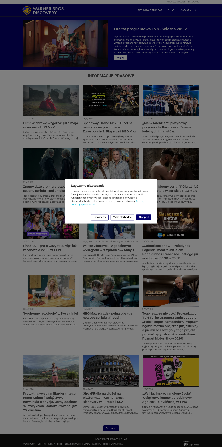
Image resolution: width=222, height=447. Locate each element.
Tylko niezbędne (122, 217)
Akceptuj (144, 217)
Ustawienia (100, 217)
